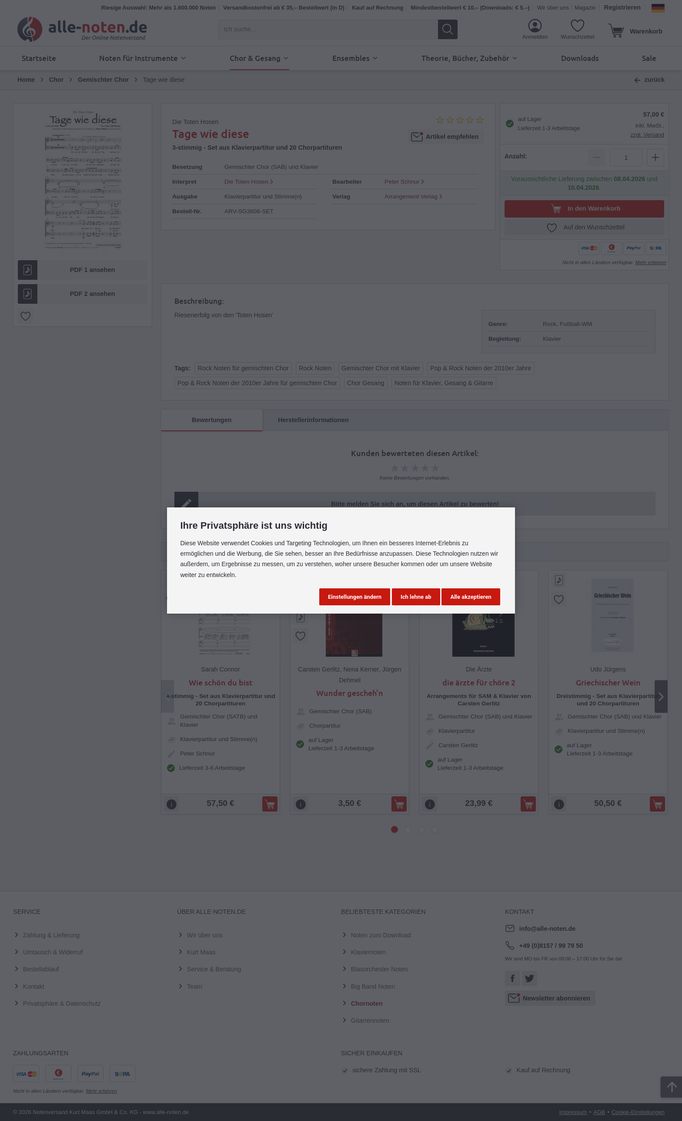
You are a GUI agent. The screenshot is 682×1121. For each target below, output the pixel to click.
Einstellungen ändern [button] (354, 597)
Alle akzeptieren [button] (470, 597)
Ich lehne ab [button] (416, 597)
